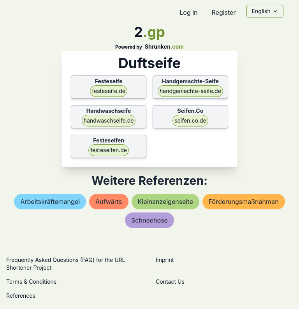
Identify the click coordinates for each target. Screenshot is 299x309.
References (20, 295)
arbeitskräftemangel (50, 201)
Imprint (165, 259)
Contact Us (170, 281)
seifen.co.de (190, 120)
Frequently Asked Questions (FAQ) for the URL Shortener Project (65, 263)
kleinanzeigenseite (165, 201)
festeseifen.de (108, 150)
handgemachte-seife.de (190, 91)
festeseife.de (108, 91)
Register (223, 12)
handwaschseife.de (109, 120)
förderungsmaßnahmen (244, 201)
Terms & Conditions (31, 281)
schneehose (149, 220)
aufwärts (108, 201)
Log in (188, 12)
